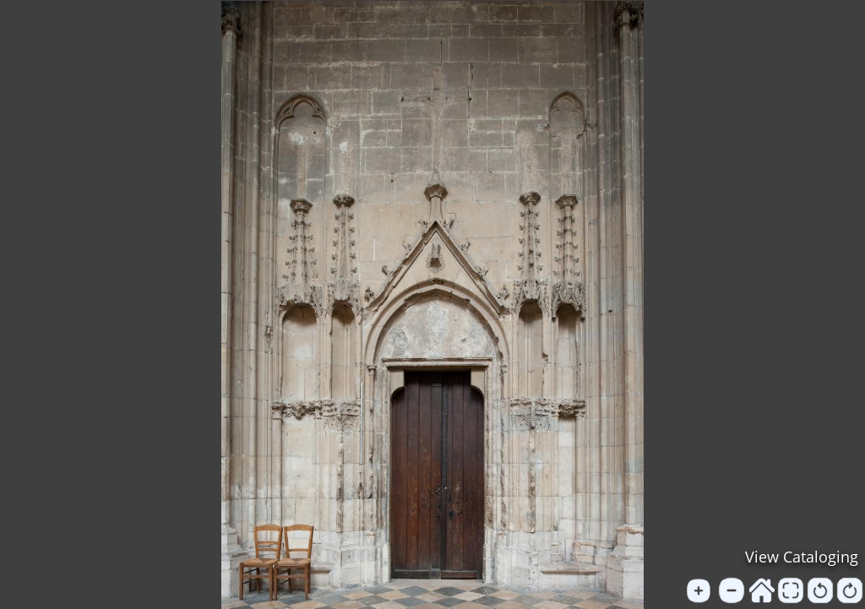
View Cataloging (801, 556)
